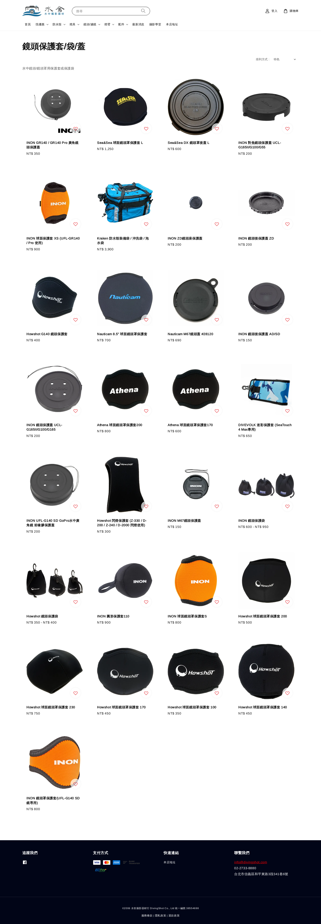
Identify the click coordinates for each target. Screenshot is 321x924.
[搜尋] (143, 11)
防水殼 (57, 24)
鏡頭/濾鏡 (90, 24)
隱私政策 (160, 915)
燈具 (73, 24)
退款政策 (174, 915)
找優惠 (40, 24)
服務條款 (147, 915)
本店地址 (172, 24)
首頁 (28, 24)
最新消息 (138, 24)
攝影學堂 (155, 24)
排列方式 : (262, 59)
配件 (121, 24)
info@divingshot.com (250, 862)
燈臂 (107, 24)
